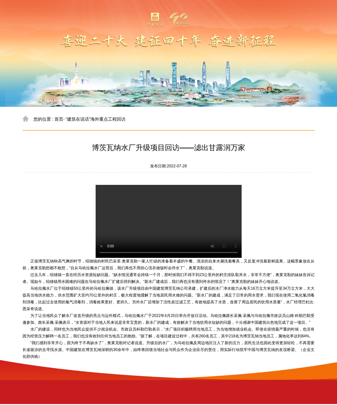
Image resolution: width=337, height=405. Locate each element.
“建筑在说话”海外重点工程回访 (96, 119)
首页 (59, 119)
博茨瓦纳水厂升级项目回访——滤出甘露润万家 (168, 148)
